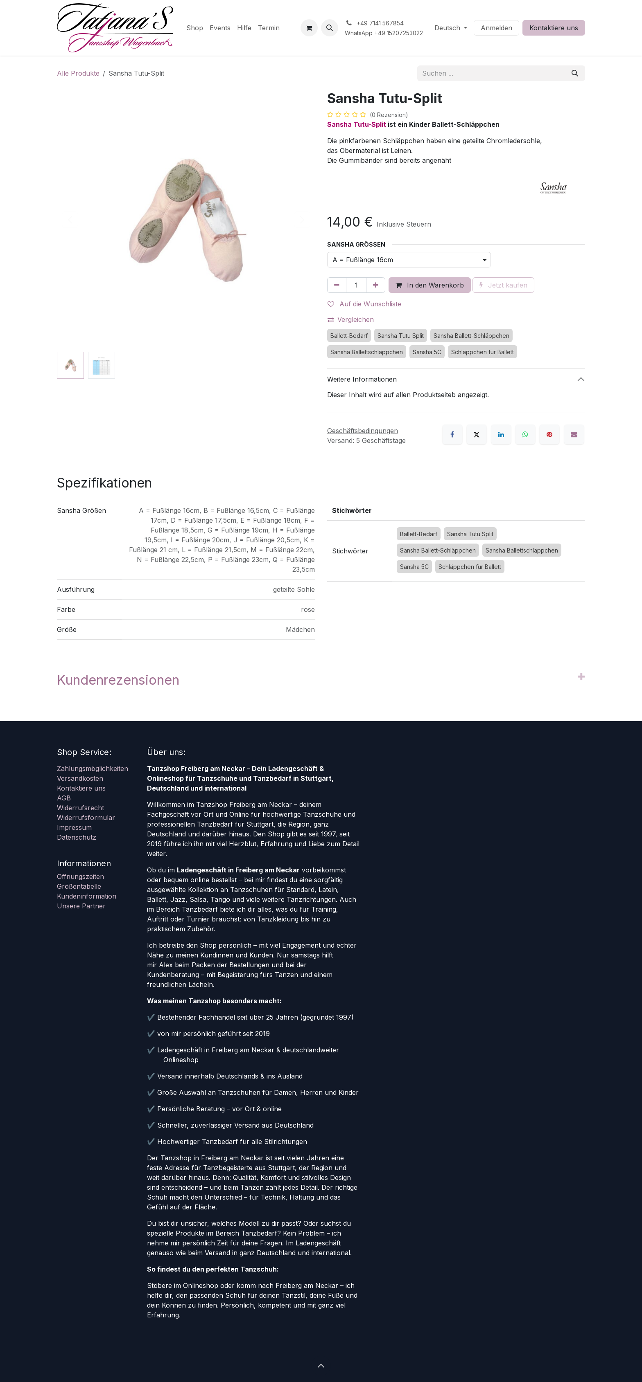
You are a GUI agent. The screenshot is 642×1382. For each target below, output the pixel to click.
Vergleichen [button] (351, 319)
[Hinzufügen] (375, 285)
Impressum (74, 827)
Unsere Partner (81, 906)
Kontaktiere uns (553, 28)
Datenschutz (76, 837)
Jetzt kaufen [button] (503, 285)
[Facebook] (452, 434)
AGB (64, 798)
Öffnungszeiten (80, 876)
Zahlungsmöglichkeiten (92, 768)
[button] (329, 27)
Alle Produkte (78, 73)
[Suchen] (575, 73)
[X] (476, 434)
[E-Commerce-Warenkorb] (309, 27)
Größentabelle (79, 886)
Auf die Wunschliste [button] (364, 304)
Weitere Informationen (362, 379)
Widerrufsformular (86, 817)
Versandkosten (80, 778)
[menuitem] (194, 28)
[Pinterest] (549, 434)
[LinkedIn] (501, 434)
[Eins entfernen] (336, 285)
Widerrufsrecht (80, 808)
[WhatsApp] (525, 434)
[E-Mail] (574, 434)
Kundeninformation (86, 896)
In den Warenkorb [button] (430, 285)
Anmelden (496, 28)
